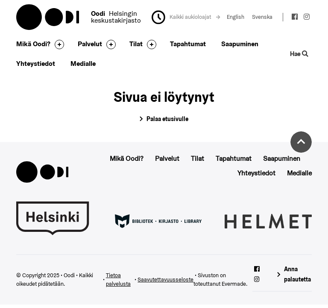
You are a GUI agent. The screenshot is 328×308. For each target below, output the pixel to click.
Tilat (136, 43)
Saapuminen (239, 43)
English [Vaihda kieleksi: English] (235, 17)
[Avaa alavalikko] (57, 44)
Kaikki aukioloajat (195, 17)
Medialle (83, 63)
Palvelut (90, 43)
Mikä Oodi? (33, 43)
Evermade (234, 283)
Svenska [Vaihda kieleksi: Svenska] (262, 17)
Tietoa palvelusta (118, 280)
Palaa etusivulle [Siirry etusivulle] (167, 119)
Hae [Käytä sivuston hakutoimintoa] (299, 54)
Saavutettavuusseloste (165, 279)
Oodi (48, 17)
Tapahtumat (188, 43)
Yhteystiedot (35, 63)
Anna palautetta (297, 274)
